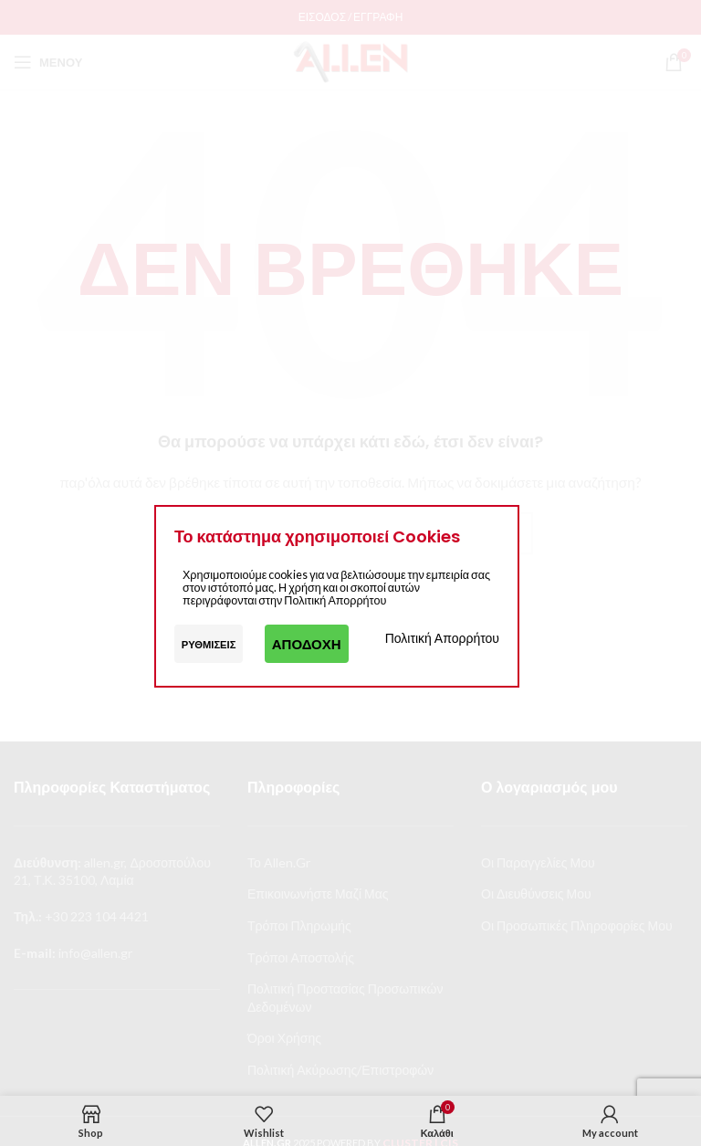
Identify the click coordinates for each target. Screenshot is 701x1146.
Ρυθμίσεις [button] (209, 644)
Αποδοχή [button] (306, 644)
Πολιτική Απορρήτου (442, 638)
